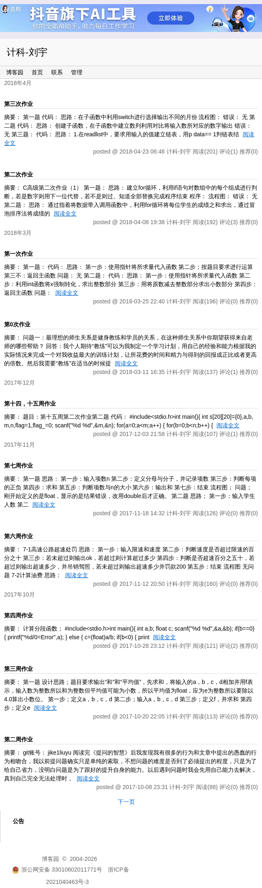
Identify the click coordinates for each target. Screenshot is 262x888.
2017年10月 (19, 594)
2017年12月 (19, 382)
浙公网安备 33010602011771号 (57, 869)
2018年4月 (18, 83)
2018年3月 (18, 232)
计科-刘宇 (27, 52)
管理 (76, 72)
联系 (57, 72)
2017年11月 (19, 444)
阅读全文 (65, 213)
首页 (37, 72)
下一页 (126, 802)
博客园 (14, 72)
